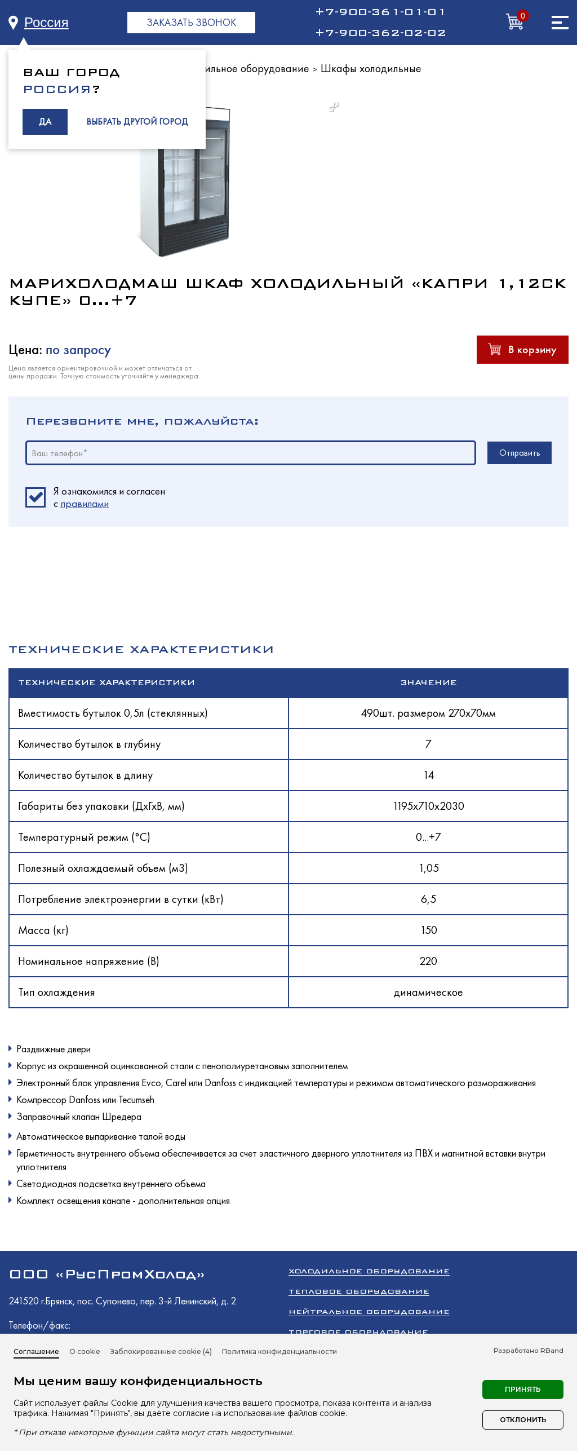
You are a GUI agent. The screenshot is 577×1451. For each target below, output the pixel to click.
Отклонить (523, 1419)
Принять (523, 1389)
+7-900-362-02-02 (380, 33)
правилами (84, 503)
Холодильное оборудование (242, 68)
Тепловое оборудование (358, 1291)
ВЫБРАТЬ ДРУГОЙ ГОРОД (137, 121)
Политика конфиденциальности (279, 1351)
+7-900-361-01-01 (380, 12)
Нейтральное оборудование (369, 1311)
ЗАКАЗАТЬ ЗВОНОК (191, 22)
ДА (45, 121)
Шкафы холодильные (371, 68)
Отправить (519, 452)
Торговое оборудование (358, 1331)
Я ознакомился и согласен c (109, 497)
